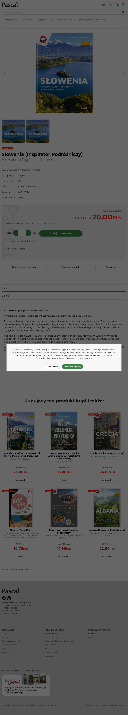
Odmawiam (52, 366)
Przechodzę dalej (72, 366)
